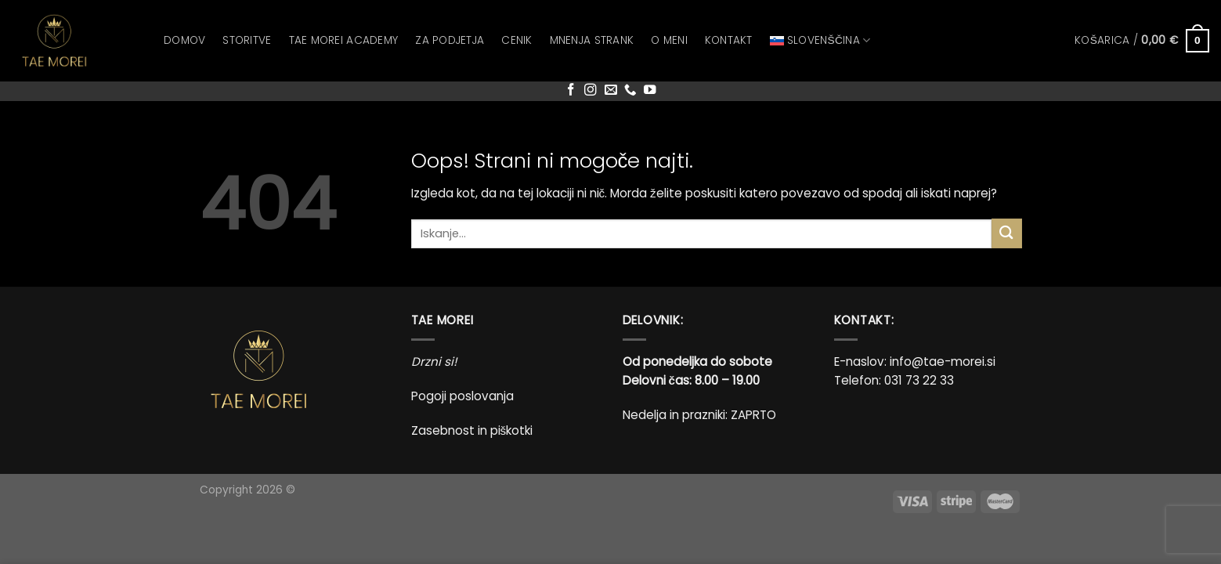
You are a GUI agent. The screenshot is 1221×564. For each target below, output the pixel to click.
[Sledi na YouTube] (650, 90)
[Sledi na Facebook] (571, 90)
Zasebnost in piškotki (472, 430)
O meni (669, 40)
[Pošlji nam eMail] (611, 90)
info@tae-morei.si (942, 361)
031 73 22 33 (919, 380)
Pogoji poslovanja (462, 396)
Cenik (516, 40)
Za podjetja (449, 40)
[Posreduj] (1006, 233)
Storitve (246, 40)
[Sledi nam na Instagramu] (590, 90)
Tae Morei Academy (344, 40)
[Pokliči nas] (630, 90)
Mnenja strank (592, 40)
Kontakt (729, 40)
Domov (184, 40)
